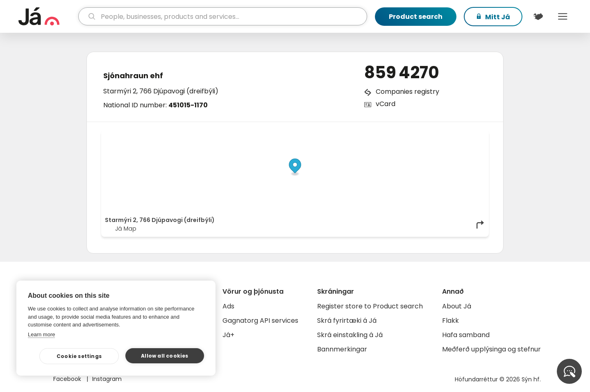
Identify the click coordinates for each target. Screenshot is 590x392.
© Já (401, 136)
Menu (563, 16)
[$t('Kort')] (538, 16)
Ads (228, 306)
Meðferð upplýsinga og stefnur (491, 349)
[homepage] (47, 16)
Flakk (450, 320)
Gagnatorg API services (260, 320)
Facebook (68, 379)
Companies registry (407, 91)
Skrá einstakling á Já (350, 335)
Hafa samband (466, 335)
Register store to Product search (370, 306)
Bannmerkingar (342, 349)
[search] (223, 16)
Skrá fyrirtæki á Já (347, 320)
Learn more (41, 334)
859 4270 (401, 72)
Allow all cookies (164, 355)
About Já (456, 306)
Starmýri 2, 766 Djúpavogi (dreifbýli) (160, 91)
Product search (415, 16)
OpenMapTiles (469, 136)
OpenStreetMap (429, 136)
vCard (385, 104)
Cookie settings (79, 356)
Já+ (228, 335)
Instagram (107, 379)
